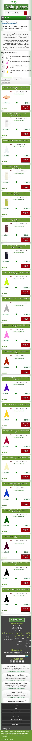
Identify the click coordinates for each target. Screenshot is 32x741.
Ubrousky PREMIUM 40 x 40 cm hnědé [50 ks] (16, 563)
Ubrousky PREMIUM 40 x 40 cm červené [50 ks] (16, 431)
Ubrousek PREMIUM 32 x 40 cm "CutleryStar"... (16, 167)
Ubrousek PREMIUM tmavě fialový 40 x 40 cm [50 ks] (16, 378)
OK (1, 739)
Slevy (16, 705)
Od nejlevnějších (7, 79)
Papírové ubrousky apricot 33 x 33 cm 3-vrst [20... (16, 88)
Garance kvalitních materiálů (19, 643)
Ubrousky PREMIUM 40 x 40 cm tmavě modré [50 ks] (16, 484)
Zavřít (11, 739)
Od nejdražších (17, 79)
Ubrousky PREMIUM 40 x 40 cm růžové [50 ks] (16, 326)
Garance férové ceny (19, 639)
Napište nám (16, 716)
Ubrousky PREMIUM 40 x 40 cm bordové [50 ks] (16, 537)
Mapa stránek (16, 724)
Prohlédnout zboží (19, 94)
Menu (8, 18)
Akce (28, 18)
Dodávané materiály (16, 722)
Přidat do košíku (25, 107)
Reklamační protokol (28, 645)
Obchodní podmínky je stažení (28, 642)
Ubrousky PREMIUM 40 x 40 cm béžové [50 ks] (16, 458)
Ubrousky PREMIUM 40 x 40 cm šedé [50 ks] (16, 299)
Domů (2, 22)
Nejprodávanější (16, 711)
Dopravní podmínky (7, 639)
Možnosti (5, 739)
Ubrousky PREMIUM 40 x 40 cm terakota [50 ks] (16, 352)
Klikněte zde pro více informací (16, 671)
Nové (16, 708)
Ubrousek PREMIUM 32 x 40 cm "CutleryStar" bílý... (16, 114)
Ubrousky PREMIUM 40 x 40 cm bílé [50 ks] (16, 140)
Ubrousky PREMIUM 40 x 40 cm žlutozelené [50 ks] (16, 273)
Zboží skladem (6, 82)
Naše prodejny (16, 714)
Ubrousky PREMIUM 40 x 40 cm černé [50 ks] (16, 590)
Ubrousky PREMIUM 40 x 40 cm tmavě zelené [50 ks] (16, 510)
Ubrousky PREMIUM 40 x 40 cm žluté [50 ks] (16, 404)
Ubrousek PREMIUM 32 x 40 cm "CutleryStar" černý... (16, 246)
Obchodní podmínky (7, 637)
